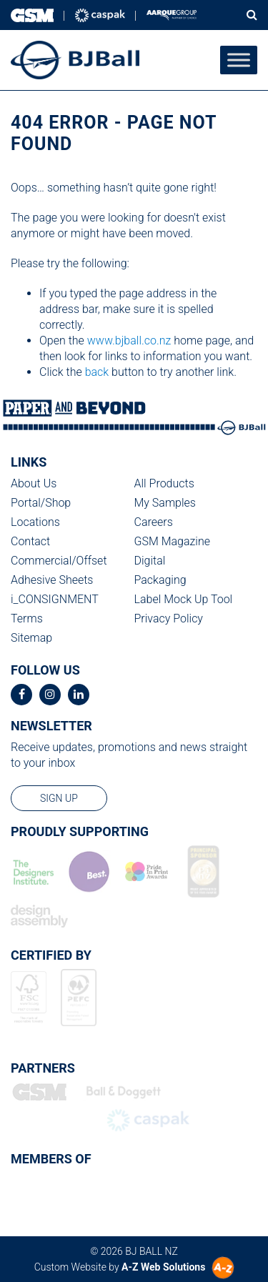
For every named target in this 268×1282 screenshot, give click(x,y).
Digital (150, 560)
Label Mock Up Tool (183, 599)
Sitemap (31, 638)
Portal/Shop (41, 503)
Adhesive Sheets (52, 580)
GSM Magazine (172, 541)
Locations (35, 522)
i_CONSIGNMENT (55, 599)
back (97, 372)
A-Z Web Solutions (163, 1267)
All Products (164, 483)
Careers (153, 522)
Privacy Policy (168, 618)
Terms (27, 618)
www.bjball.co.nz (129, 340)
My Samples (165, 503)
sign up (59, 798)
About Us (33, 483)
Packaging (160, 580)
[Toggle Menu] (238, 59)
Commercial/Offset (59, 560)
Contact (30, 541)
